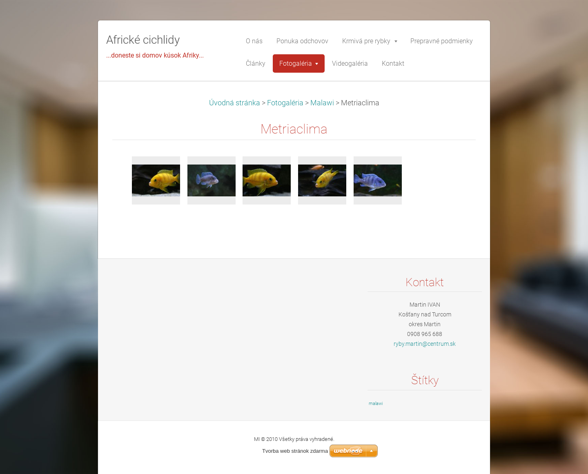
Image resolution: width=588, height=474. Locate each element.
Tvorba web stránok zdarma (295, 451)
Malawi (322, 103)
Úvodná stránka (234, 103)
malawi (376, 403)
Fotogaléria (285, 103)
